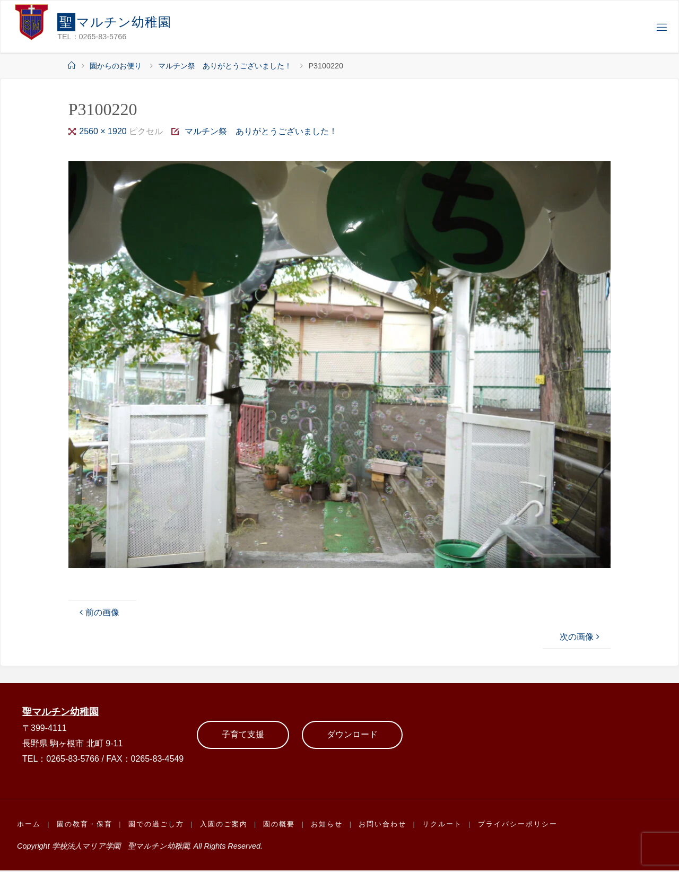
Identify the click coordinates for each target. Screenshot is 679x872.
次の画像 (581, 636)
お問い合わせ (386, 825)
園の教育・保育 (85, 825)
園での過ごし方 (157, 825)
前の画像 (98, 612)
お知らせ (330, 825)
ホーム (29, 825)
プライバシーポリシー (522, 825)
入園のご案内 (225, 825)
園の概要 (282, 825)
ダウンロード (352, 735)
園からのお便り (116, 66)
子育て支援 (243, 735)
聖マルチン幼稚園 (62, 712)
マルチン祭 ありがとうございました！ (225, 66)
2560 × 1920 (104, 131)
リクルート (446, 825)
